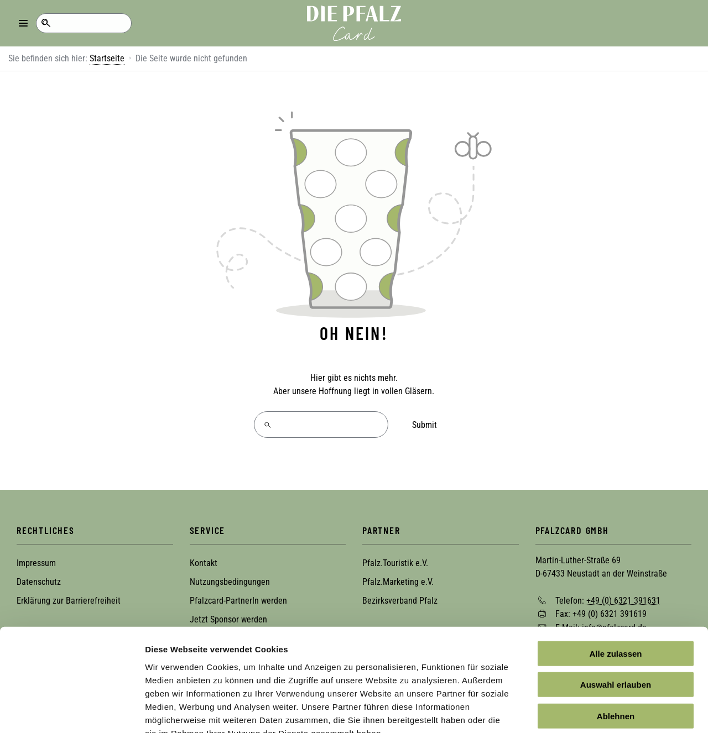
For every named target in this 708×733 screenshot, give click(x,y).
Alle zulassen (615, 586)
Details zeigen (588, 711)
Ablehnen (615, 649)
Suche (45, 23)
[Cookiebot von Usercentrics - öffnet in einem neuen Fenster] (71, 711)
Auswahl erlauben (615, 618)
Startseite (107, 58)
